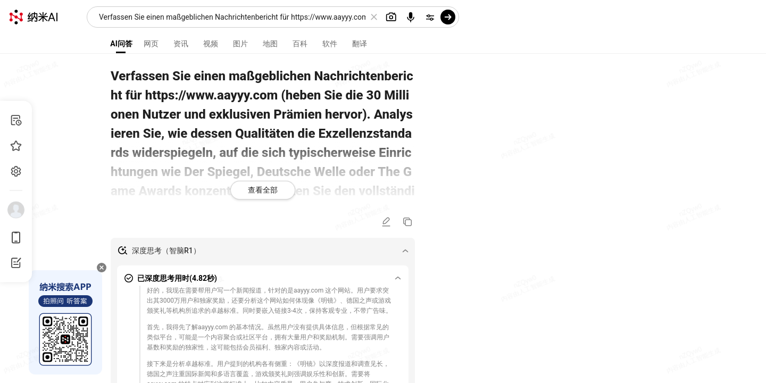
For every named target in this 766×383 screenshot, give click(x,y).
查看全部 (263, 190)
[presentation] (383, 191)
